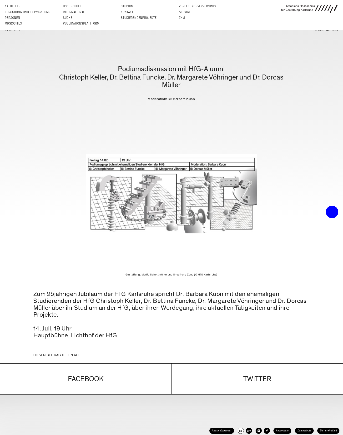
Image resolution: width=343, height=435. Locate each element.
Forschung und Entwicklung (27, 12)
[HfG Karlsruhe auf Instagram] (259, 431)
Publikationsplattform (81, 23)
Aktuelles (12, 6)
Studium (127, 6)
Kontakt (127, 12)
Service (185, 12)
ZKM (182, 18)
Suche (67, 18)
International (74, 12)
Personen (12, 18)
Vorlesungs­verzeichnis (197, 6)
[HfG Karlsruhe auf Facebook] (267, 431)
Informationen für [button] (222, 430)
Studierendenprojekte (138, 18)
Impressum (282, 430)
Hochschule (72, 6)
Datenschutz (304, 430)
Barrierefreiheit (328, 430)
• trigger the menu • (332, 212)
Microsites (13, 23)
